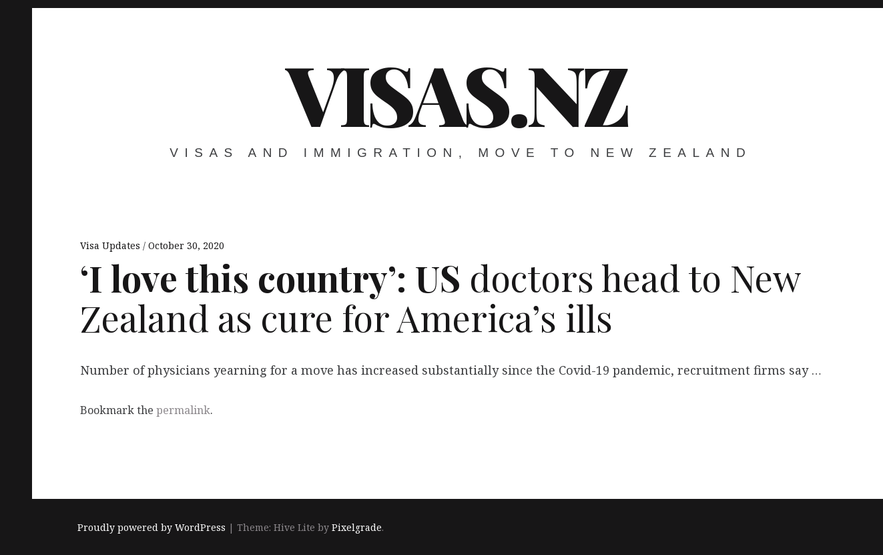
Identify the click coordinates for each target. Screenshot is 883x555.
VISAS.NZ (456, 93)
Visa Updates (111, 245)
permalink (183, 410)
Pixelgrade (357, 527)
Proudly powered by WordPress (151, 527)
